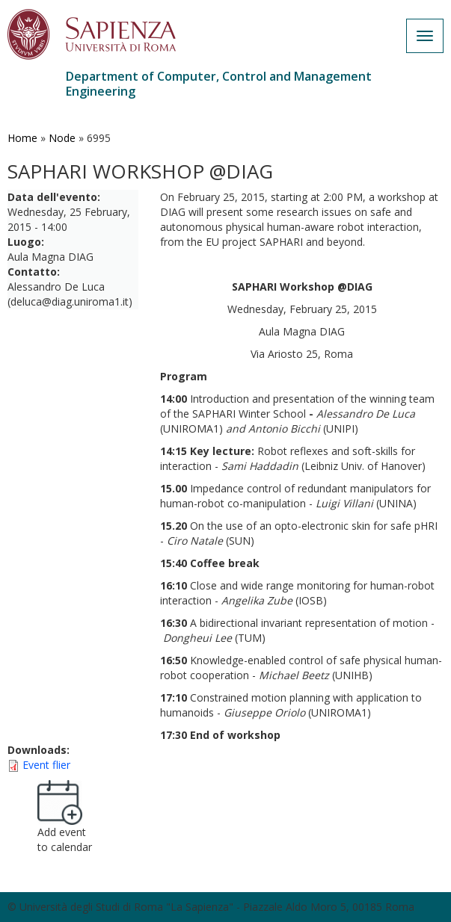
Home (22, 138)
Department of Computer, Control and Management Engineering (219, 83)
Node (62, 138)
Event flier (46, 765)
